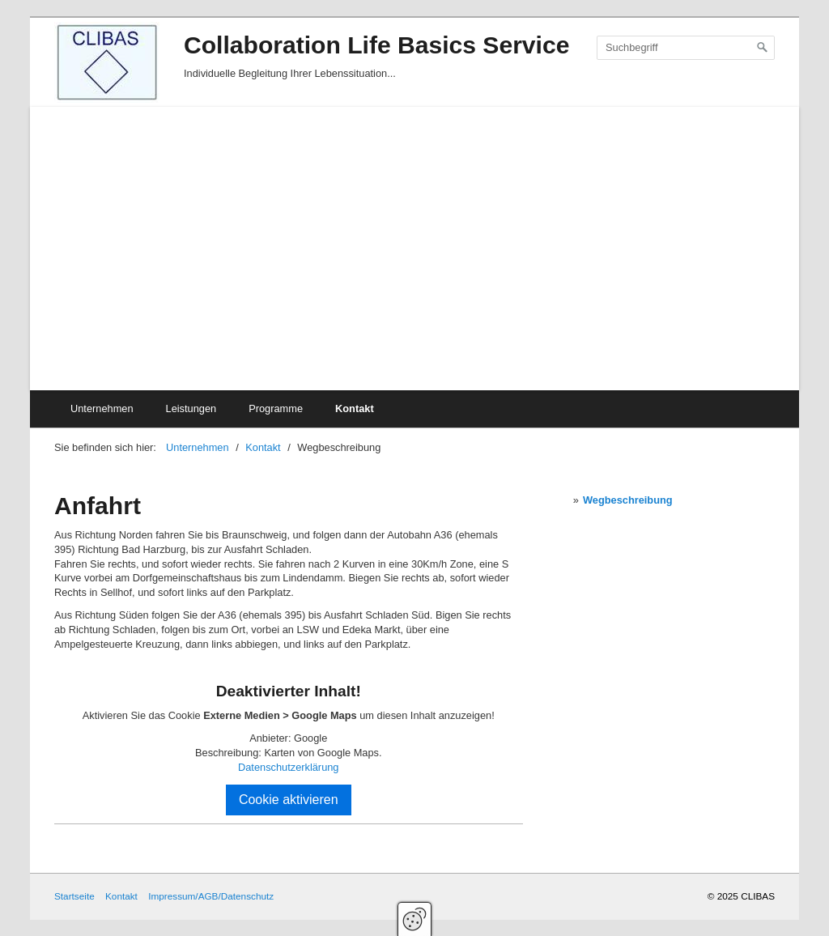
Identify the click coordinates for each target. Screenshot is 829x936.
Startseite (74, 896)
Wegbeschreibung (628, 500)
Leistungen (191, 408)
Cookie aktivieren (288, 799)
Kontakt (354, 408)
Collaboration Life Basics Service (376, 45)
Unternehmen (102, 408)
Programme (276, 408)
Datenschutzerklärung (288, 767)
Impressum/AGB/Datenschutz (211, 896)
